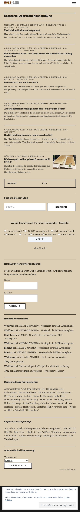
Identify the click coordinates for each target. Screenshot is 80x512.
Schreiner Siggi (44, 406)
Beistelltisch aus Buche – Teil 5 (21, 82)
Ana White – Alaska (13, 428)
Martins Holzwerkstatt (52, 403)
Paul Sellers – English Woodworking (23, 435)
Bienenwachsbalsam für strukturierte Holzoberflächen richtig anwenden (38, 55)
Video (61, 25)
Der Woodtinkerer (27, 392)
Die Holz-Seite (64, 392)
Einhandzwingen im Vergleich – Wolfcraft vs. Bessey (44, 366)
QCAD (25, 234)
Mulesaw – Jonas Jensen (64, 432)
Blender (36, 234)
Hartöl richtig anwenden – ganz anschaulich (28, 135)
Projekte (51, 25)
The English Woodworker (55, 435)
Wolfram (9, 325)
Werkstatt (29, 50)
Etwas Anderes (67, 234)
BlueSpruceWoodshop (36, 428)
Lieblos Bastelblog (31, 403)
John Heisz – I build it (24, 432)
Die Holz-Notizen (46, 392)
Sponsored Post (25, 79)
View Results (40, 248)
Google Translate (71, 469)
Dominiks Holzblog (42, 396)
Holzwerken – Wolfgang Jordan (55, 399)
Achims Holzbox (12, 389)
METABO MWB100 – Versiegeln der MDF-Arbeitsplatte (46, 325)
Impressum (18, 361)
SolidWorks (50, 234)
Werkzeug (23, 27)
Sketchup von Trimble (64, 231)
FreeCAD (12, 234)
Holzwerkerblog (12, 403)
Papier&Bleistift (14, 231)
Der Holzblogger (50, 389)
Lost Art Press (43, 432)
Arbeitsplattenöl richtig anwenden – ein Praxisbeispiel (34, 108)
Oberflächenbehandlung (30, 25)
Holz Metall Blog (30, 399)
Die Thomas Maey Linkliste (17, 396)
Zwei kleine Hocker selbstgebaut (22, 30)
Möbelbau (9, 25)
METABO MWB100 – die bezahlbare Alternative (43, 357)
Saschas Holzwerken (25, 406)
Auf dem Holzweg (31, 389)
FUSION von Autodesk (38, 231)
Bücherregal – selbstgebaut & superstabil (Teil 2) (27, 160)
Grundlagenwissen (14, 48)
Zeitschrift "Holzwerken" (26, 410)
